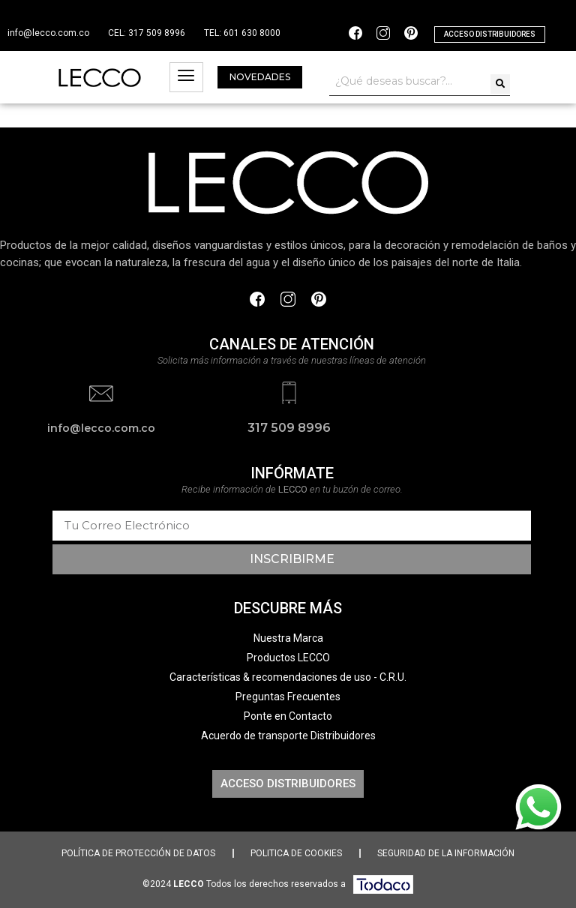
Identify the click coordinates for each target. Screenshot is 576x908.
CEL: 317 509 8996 (146, 33)
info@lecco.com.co (48, 33)
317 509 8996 (289, 428)
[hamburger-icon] (186, 77)
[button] (489, 34)
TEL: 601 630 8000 (242, 33)
